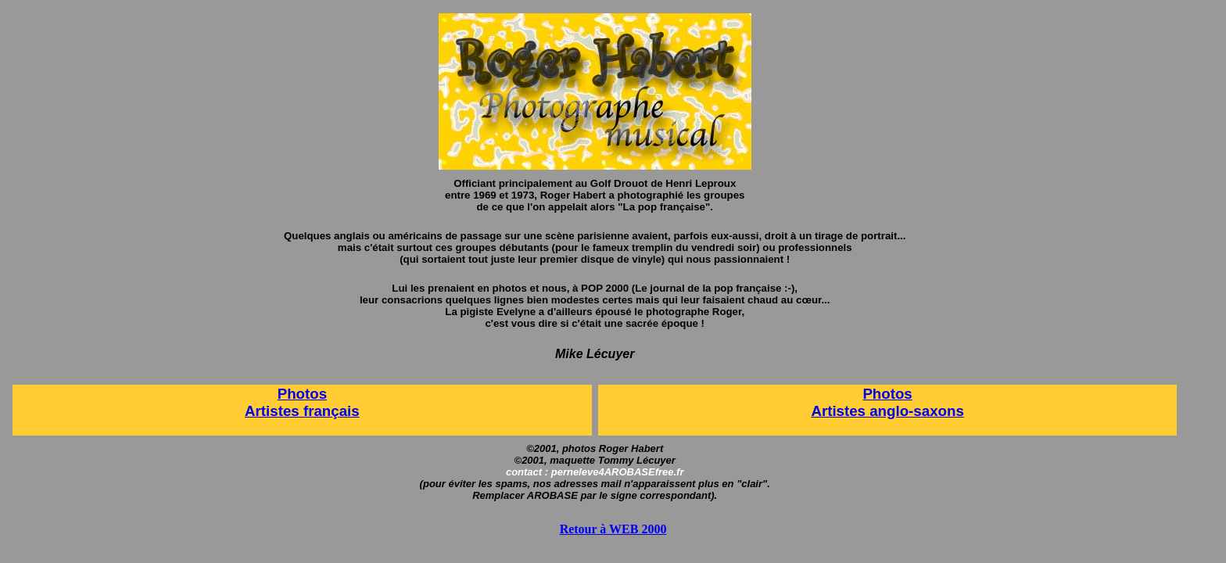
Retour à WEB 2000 (613, 529)
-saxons (936, 411)
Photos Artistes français (302, 402)
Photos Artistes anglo (861, 402)
